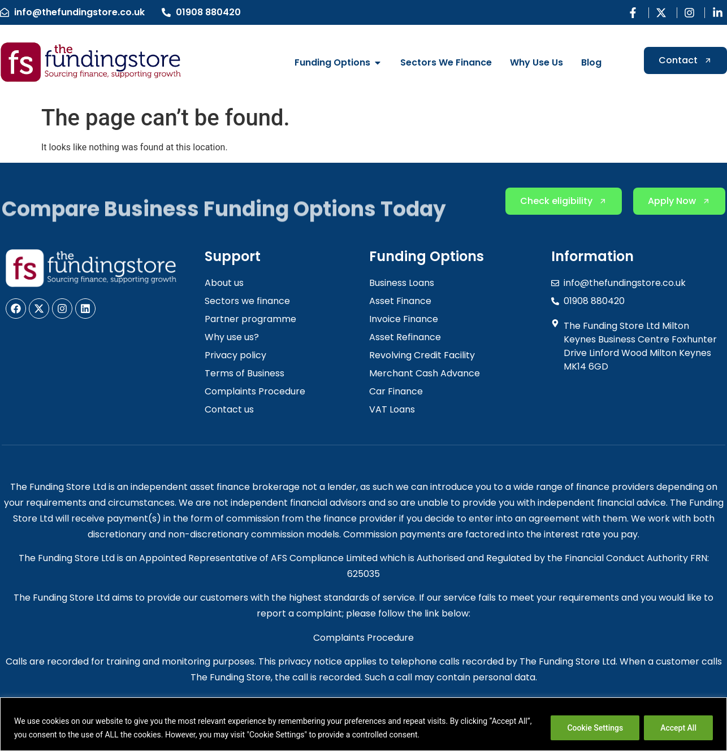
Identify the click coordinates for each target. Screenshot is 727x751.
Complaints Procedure (363, 637)
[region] (363, 724)
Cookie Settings (595, 727)
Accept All (678, 727)
